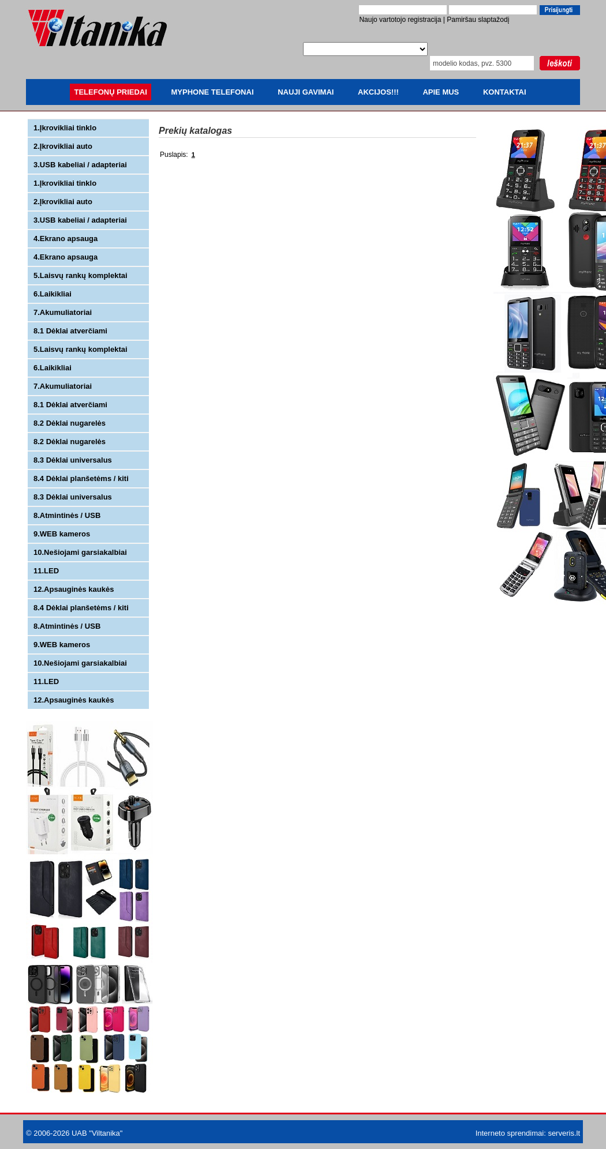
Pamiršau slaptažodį (478, 20)
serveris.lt (564, 1133)
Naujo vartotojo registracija (400, 20)
